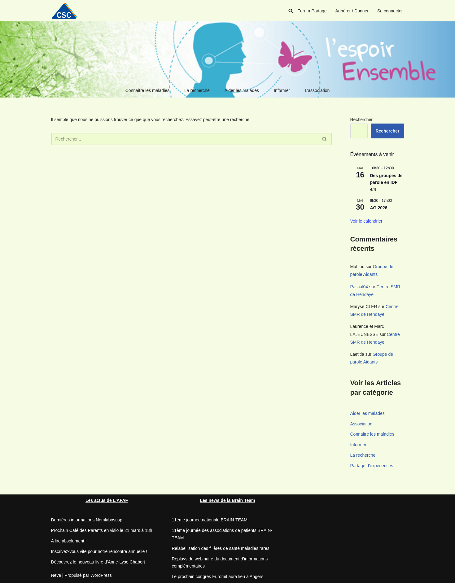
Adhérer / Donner (352, 10)
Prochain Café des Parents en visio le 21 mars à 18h (101, 530)
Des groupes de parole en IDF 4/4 (386, 182)
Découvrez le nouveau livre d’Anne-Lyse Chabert (98, 561)
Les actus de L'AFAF (106, 500)
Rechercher (361, 119)
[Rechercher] (290, 10)
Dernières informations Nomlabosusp (86, 519)
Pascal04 (359, 286)
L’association (317, 90)
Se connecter (390, 10)
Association (361, 423)
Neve (56, 575)
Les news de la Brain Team (227, 500)
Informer (282, 90)
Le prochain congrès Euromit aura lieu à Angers (218, 576)
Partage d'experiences (371, 465)
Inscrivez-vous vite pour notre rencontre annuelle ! (99, 551)
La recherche (197, 90)
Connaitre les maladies (147, 90)
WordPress (101, 575)
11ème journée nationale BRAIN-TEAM (209, 519)
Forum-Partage (311, 10)
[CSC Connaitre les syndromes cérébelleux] (66, 10)
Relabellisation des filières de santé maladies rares (220, 548)
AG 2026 (378, 207)
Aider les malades (242, 90)
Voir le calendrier (366, 221)
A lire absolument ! (69, 540)
